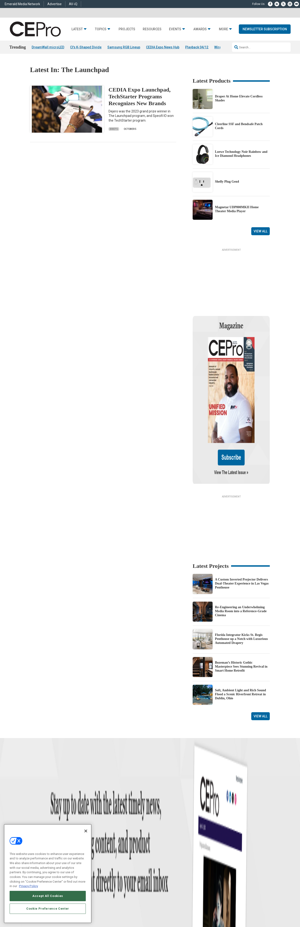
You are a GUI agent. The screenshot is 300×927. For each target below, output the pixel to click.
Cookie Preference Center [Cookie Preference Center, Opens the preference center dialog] (47, 908)
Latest (77, 29)
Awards (200, 29)
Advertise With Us (161, 809)
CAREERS (112, 885)
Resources (152, 29)
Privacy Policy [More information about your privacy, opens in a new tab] (28, 886)
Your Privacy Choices (231, 885)
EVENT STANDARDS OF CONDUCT (190, 885)
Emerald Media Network (22, 4)
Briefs (114, 129)
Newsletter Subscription (265, 29)
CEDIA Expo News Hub (162, 47)
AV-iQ (73, 4)
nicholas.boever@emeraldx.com (229, 842)
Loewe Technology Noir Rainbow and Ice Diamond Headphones (241, 154)
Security (95, 838)
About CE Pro (158, 815)
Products (35, 821)
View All (260, 231)
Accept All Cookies (47, 896)
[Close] (86, 831)
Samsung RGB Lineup (123, 47)
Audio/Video (97, 826)
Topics (100, 29)
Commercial (97, 815)
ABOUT (99, 885)
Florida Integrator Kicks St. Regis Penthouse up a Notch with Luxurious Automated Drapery (241, 589)
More (223, 29)
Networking (97, 809)
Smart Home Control (102, 821)
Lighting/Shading (101, 832)
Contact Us (217, 849)
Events (175, 29)
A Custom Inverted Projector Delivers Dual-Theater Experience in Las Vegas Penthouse (242, 534)
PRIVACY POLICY (257, 889)
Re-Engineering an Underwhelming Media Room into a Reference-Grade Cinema (241, 561)
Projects (127, 29)
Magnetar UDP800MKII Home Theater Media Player (237, 209)
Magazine (156, 821)
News (33, 809)
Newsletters (157, 826)
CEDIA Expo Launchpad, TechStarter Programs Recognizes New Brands (140, 96)
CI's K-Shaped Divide (85, 47)
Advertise (54, 4)
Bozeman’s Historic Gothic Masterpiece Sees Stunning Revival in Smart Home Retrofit (241, 617)
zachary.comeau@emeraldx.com (230, 825)
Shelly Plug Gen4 (227, 181)
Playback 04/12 (196, 47)
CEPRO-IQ (156, 832)
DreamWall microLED (48, 47)
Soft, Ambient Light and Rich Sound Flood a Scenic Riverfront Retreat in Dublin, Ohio (240, 644)
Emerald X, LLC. (235, 878)
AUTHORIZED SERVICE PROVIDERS (143, 885)
